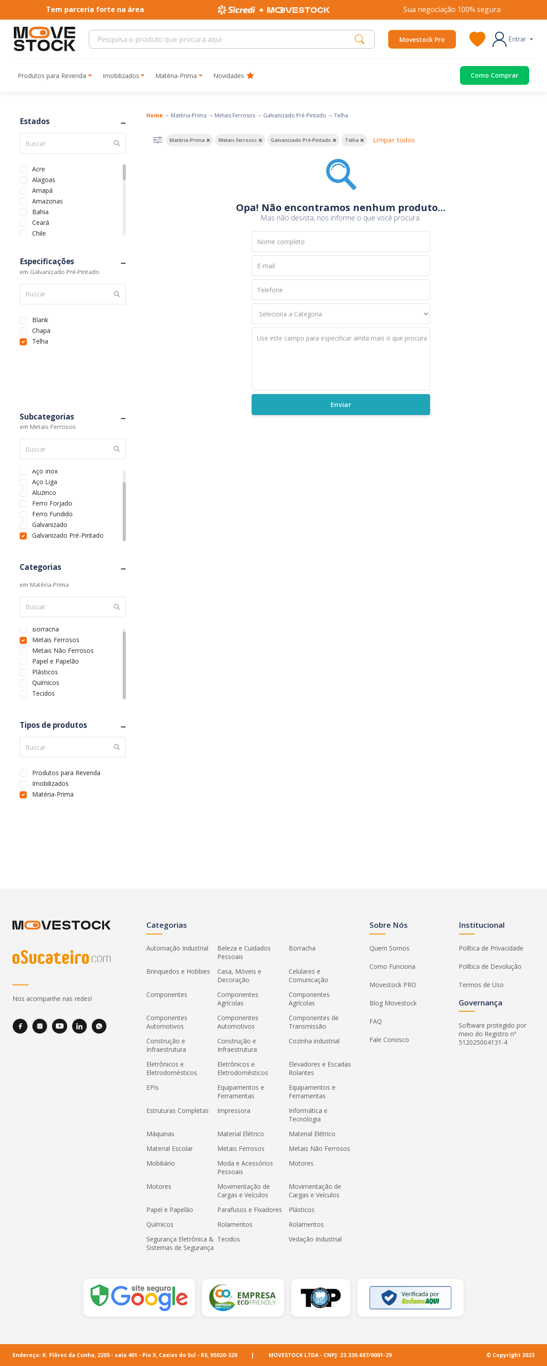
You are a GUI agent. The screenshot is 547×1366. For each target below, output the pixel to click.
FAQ (375, 1021)
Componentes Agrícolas (237, 998)
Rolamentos (235, 1224)
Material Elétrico (240, 1133)
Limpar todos (394, 140)
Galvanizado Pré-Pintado (68, 534)
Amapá (42, 189)
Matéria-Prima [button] (176, 75)
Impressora (233, 1110)
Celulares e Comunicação (308, 975)
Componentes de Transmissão (314, 1021)
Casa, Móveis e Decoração (239, 975)
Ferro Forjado (52, 502)
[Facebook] (20, 1026)
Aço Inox (45, 470)
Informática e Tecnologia (308, 1114)
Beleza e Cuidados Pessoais (244, 952)
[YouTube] (59, 1026)
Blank (40, 319)
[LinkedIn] (79, 1026)
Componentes (166, 994)
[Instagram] (39, 1026)
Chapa (41, 329)
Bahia (40, 211)
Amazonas (47, 200)
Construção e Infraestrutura (166, 1045)
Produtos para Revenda (66, 771)
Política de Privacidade (491, 948)
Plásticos (45, 671)
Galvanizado (49, 523)
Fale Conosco (389, 1039)
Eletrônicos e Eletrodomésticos (171, 1068)
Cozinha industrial (314, 1041)
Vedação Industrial (315, 1239)
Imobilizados (50, 782)
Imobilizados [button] (121, 75)
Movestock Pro (422, 39)
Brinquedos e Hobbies (178, 971)
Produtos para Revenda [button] (52, 75)
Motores (301, 1163)
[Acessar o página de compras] (488, 75)
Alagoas (43, 178)
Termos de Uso (481, 984)
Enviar (340, 404)
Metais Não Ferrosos (63, 649)
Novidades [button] (233, 75)
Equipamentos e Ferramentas (240, 1091)
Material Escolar (169, 1148)
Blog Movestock (393, 1003)
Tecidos (43, 692)
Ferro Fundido (52, 513)
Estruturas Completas (177, 1110)
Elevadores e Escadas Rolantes (320, 1068)
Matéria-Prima (53, 793)
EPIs (152, 1087)
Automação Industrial (177, 948)
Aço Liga (44, 480)
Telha (40, 340)
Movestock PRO (392, 984)
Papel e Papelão (55, 660)
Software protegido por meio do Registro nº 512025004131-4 (492, 1033)
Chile (39, 232)
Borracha (45, 628)
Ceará (40, 221)
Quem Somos (389, 948)
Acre (38, 168)
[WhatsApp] (99, 1026)
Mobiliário (160, 1163)
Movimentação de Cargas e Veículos (243, 1190)
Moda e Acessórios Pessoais (245, 1167)
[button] (513, 39)
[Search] (224, 39)
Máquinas (160, 1133)
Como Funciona (392, 966)
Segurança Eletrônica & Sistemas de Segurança (180, 1243)
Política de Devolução (490, 966)
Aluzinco (44, 491)
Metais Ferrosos (55, 638)
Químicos (45, 681)
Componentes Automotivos (166, 1021)
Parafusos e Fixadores (249, 1209)
